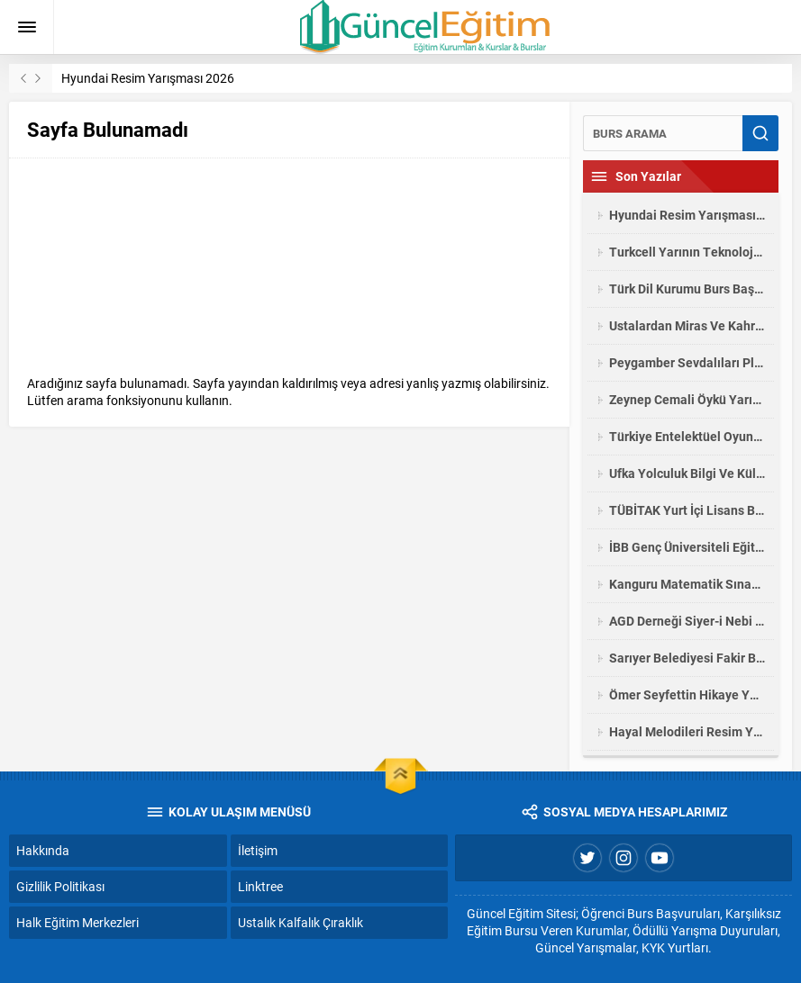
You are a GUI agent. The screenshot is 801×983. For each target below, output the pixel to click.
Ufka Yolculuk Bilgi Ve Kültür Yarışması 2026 (687, 473)
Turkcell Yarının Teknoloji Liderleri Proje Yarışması (687, 251)
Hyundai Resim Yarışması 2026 (147, 77)
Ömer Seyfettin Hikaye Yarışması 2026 (687, 694)
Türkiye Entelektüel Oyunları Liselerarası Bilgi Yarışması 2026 (687, 436)
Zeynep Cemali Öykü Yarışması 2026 (687, 399)
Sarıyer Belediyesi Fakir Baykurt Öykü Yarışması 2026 (687, 657)
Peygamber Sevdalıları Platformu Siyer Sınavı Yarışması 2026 (687, 362)
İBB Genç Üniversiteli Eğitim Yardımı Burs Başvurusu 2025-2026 (687, 546)
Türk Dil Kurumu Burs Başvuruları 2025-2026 (687, 288)
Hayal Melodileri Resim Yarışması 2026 (687, 731)
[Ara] (662, 133)
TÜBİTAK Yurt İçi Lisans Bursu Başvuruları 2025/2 (687, 510)
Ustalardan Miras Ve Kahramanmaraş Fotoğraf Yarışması (687, 325)
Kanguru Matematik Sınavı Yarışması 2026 (687, 583)
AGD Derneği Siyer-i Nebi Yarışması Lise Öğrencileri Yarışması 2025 (687, 620)
